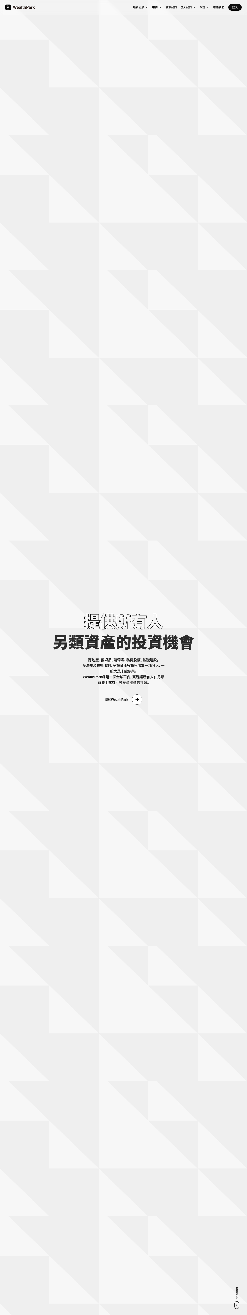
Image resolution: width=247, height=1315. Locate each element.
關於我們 (171, 7)
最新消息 (138, 7)
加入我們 (186, 7)
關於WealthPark (116, 699)
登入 (235, 7)
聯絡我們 (218, 7)
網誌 (202, 7)
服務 (155, 7)
